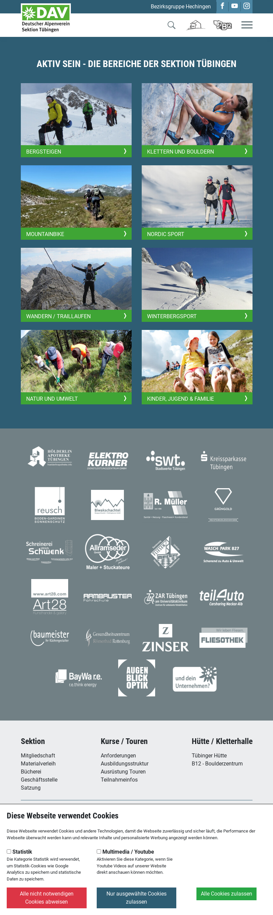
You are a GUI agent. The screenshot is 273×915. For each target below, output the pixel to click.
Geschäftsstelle (39, 780)
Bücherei (31, 771)
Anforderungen (118, 755)
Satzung (31, 788)
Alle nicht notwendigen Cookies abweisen (47, 898)
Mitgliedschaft (38, 755)
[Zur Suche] (171, 26)
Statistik (19, 852)
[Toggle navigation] (247, 25)
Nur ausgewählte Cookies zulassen (136, 898)
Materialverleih (38, 763)
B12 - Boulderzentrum (217, 763)
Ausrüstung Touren (123, 771)
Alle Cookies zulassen (226, 894)
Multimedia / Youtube (125, 852)
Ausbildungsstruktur (124, 763)
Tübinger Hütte (209, 755)
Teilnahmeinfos (119, 780)
